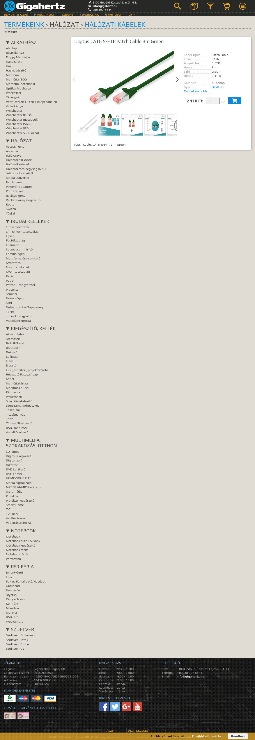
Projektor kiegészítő (20, 500)
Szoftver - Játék (17, 640)
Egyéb (10, 236)
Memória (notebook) (20, 84)
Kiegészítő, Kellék (33, 328)
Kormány (12, 603)
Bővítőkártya (15, 52)
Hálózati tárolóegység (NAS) (26, 169)
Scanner (11, 294)
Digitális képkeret (18, 456)
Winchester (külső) (19, 115)
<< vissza (10, 32)
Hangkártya (14, 61)
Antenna (12, 151)
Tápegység (13, 97)
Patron (10, 280)
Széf (9, 302)
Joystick (11, 595)
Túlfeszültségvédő (19, 423)
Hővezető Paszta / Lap (22, 374)
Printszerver (14, 191)
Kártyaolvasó (15, 599)
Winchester (14, 110)
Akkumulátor (15, 334)
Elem (9, 361)
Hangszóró (13, 590)
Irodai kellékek (30, 221)
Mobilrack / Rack (17, 388)
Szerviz (67, 14)
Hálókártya (13, 155)
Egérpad (12, 356)
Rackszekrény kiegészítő (23, 200)
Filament (12, 245)
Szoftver (22, 629)
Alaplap (11, 48)
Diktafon (12, 465)
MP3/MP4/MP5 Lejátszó (23, 487)
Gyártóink (113, 14)
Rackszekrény (15, 195)
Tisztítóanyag (15, 414)
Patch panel (14, 182)
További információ (206, 736)
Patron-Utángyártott (20, 285)
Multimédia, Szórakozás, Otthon (31, 442)
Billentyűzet (14, 572)
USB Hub (12, 617)
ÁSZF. (110, 730)
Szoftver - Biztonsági (20, 635)
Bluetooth (13, 347)
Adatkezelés (138, 730)
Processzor (13, 93)
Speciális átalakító (19, 401)
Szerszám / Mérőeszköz (22, 405)
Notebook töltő (17, 554)
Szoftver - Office (17, 644)
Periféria (22, 566)
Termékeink (89, 14)
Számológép (14, 298)
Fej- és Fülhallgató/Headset (26, 581)
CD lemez (12, 451)
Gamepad (13, 586)
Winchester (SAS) (18, 124)
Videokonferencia (18, 320)
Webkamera (14, 621)
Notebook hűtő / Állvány (23, 541)
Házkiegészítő (16, 70)
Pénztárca (13, 392)
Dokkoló (11, 352)
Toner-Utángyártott (20, 316)
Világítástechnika (18, 522)
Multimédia (14, 491)
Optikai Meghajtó (18, 88)
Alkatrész (24, 42)
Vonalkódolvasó (17, 432)
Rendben (238, 736)
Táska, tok (13, 410)
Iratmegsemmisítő (19, 249)
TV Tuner (12, 514)
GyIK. (132, 14)
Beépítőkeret (15, 343)
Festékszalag (15, 240)
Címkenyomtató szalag (22, 231)
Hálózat (21, 140)
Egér (9, 577)
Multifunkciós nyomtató (23, 258)
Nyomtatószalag (18, 271)
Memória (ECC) (16, 79)
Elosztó (11, 365)
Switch (11, 209)
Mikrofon (12, 608)
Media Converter (17, 177)
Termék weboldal (196, 91)
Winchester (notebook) (22, 119)
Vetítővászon (15, 518)
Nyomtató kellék (18, 267)
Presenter (13, 289)
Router (11, 204)
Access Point (15, 146)
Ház (8, 66)
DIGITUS (217, 87)
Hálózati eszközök (19, 160)
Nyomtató (13, 263)
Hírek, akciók (44, 14)
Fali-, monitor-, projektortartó (27, 370)
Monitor (11, 612)
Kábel (10, 379)
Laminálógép (15, 254)
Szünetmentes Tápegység (24, 307)
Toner (10, 311)
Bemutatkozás (16, 14)
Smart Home (15, 505)
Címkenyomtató (17, 227)
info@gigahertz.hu (102, 6)
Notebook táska (17, 550)
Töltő (9, 419)
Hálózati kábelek (115, 24)
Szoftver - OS (15, 648)
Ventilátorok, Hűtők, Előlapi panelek (31, 102)
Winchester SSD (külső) (22, 133)
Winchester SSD (17, 128)
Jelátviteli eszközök (20, 173)
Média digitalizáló (19, 482)
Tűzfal (10, 213)
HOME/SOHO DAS (18, 478)
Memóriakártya (17, 383)
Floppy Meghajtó (18, 57)
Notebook (23, 530)
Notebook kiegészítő (20, 545)
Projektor (12, 496)
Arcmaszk (13, 339)
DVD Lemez (14, 473)
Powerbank (14, 397)
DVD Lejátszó (15, 469)
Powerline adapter (19, 186)
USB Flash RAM (17, 428)
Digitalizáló (14, 460)
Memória (12, 75)
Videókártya (14, 106)
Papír (9, 276)
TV (8, 509)
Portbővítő (13, 559)
